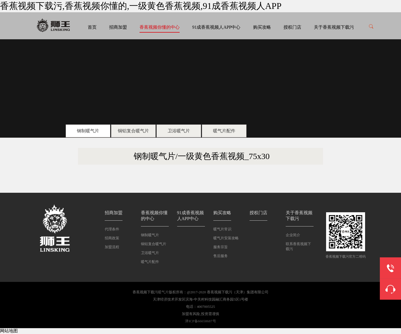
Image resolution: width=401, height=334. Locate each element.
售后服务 (220, 256)
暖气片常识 (222, 229)
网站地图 (9, 330)
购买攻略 (262, 27)
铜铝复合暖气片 (133, 130)
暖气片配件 (224, 130)
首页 (92, 27)
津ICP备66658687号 (200, 321)
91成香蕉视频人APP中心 (216, 27)
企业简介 (293, 235)
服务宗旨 (220, 247)
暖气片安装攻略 (226, 238)
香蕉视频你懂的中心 (160, 27)
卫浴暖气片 (179, 130)
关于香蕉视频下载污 (334, 27)
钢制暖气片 (88, 130)
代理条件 (112, 229)
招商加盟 (118, 27)
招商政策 (112, 238)
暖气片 (163, 292)
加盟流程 (112, 247)
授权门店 (292, 27)
